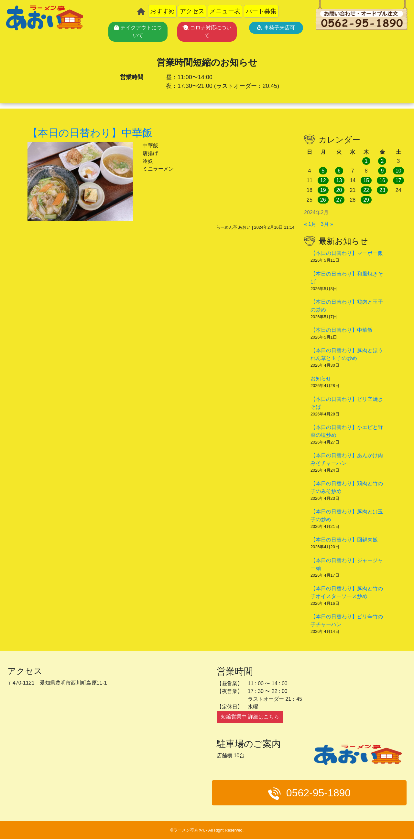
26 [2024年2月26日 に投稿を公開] (323, 200)
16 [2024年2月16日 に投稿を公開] (382, 180)
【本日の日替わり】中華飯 (341, 330)
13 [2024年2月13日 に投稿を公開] (339, 180)
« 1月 (310, 224)
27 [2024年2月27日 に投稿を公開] (339, 200)
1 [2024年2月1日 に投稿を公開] (366, 161)
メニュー (365, 808)
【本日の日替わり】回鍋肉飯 (344, 539)
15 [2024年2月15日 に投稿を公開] (366, 180)
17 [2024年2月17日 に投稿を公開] (398, 180)
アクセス (192, 11)
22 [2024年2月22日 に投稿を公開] (366, 190)
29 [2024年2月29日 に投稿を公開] (366, 200)
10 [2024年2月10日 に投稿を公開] (398, 170)
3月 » (327, 224)
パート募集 (261, 11)
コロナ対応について (207, 31)
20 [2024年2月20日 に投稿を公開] (339, 190)
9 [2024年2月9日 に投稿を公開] (382, 170)
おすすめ (162, 11)
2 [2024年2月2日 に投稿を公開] (382, 161)
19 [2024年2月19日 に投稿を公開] (323, 190)
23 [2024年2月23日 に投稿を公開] (382, 190)
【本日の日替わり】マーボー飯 (346, 253)
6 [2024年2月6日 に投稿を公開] (339, 170)
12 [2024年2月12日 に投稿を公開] (323, 180)
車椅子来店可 (276, 27)
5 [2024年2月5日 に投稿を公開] (322, 170)
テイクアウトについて (137, 31)
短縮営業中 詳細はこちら (250, 716)
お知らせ (320, 378)
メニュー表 (225, 11)
